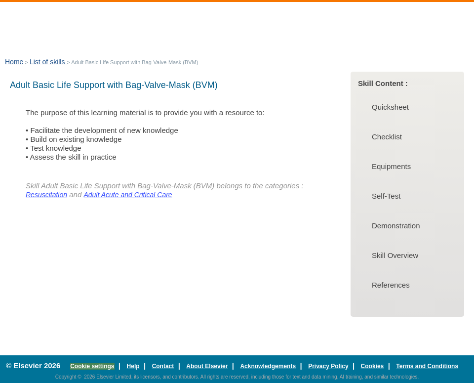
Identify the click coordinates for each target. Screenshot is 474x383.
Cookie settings (92, 366)
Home (14, 62)
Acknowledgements (268, 366)
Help (133, 366)
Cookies (372, 366)
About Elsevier (207, 366)
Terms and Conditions (427, 366)
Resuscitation (46, 195)
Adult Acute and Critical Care (127, 195)
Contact (163, 366)
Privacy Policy (328, 366)
